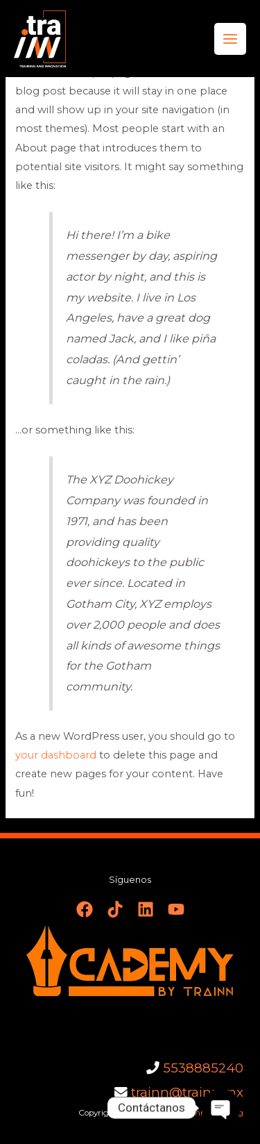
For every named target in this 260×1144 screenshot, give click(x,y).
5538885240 (203, 1068)
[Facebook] (84, 909)
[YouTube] (176, 909)
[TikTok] (115, 909)
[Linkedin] (145, 909)
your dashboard (55, 755)
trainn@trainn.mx (187, 1092)
